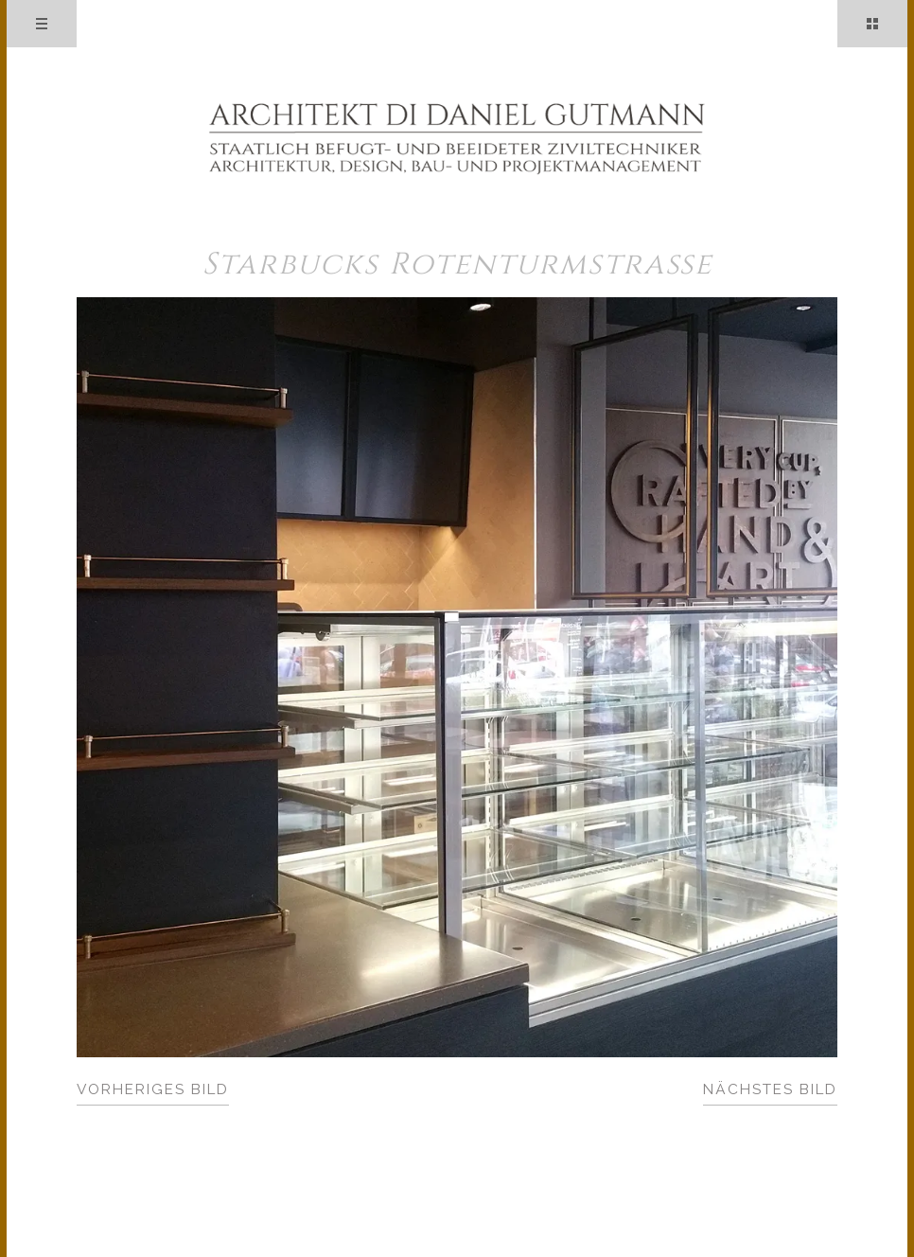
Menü (42, 23)
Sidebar (872, 23)
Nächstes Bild (770, 1089)
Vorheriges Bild (153, 1089)
